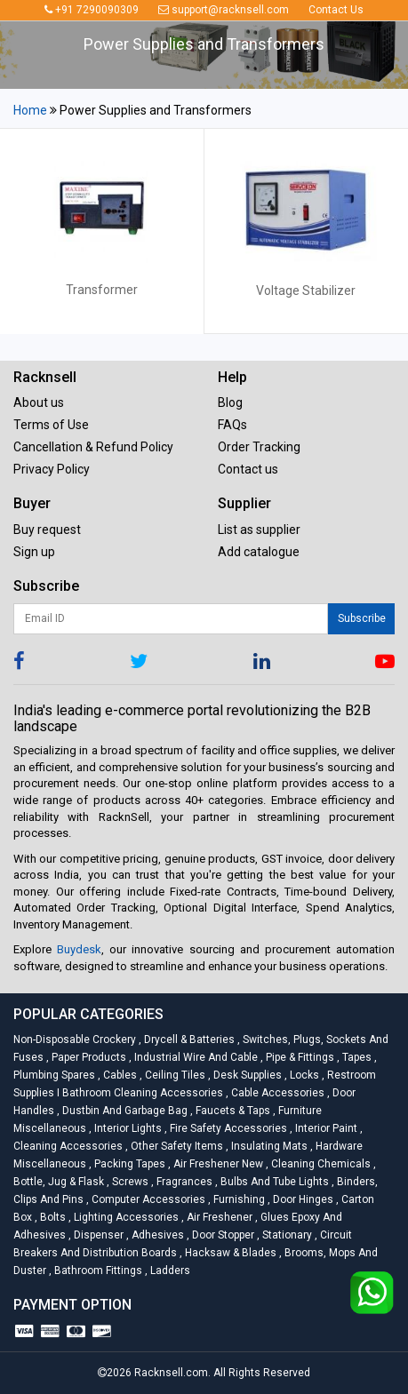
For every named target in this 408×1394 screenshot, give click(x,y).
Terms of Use (51, 425)
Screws (129, 1181)
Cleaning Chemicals (319, 1164)
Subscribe (362, 618)
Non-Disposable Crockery (76, 1039)
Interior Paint (325, 1128)
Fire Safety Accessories (227, 1128)
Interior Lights (126, 1128)
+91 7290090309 (91, 10)
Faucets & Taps (231, 1110)
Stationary (286, 1235)
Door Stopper (222, 1235)
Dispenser (97, 1235)
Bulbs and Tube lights (273, 1181)
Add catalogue (259, 552)
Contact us (248, 469)
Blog (230, 402)
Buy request (47, 529)
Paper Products (87, 1057)
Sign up (34, 552)
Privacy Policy (51, 469)
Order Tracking (259, 447)
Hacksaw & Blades (229, 1253)
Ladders (167, 1270)
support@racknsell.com (223, 10)
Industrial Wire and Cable (194, 1057)
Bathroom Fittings (97, 1270)
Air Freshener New (217, 1164)
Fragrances (183, 1181)
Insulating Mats (268, 1146)
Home (30, 110)
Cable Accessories (276, 1093)
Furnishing (238, 1199)
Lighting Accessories (124, 1217)
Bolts (51, 1217)
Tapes (355, 1057)
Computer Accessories (147, 1199)
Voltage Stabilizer (306, 290)
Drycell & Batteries (188, 1039)
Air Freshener (218, 1217)
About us (38, 402)
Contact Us (336, 10)
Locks (303, 1075)
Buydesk (79, 949)
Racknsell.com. (172, 1372)
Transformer (102, 290)
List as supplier (259, 529)
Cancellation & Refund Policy (93, 447)
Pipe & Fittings (298, 1057)
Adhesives (156, 1235)
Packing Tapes (128, 1164)
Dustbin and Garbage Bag (123, 1110)
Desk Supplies (246, 1075)
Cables (119, 1075)
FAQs (232, 425)
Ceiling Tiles (174, 1075)
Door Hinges (302, 1199)
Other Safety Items (175, 1146)
